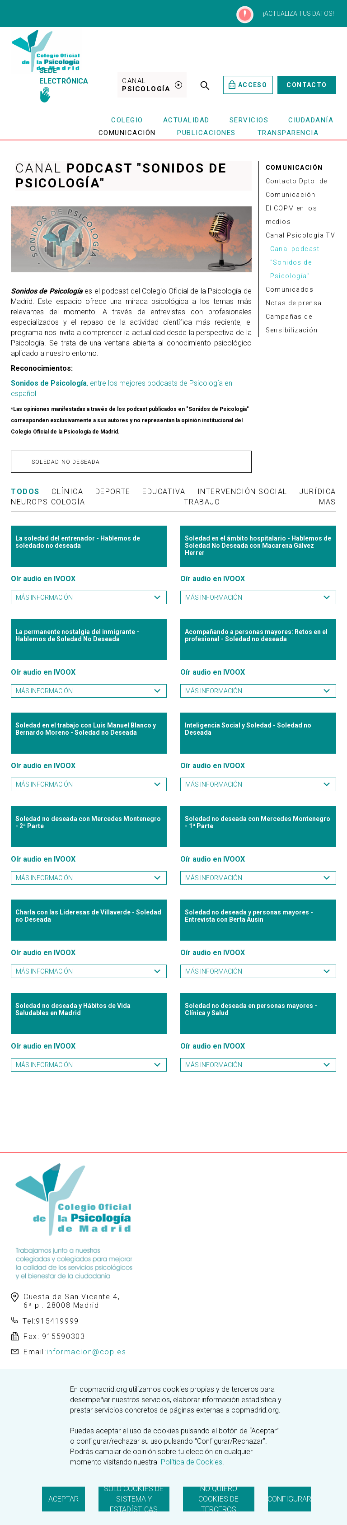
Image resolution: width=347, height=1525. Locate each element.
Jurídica (317, 491)
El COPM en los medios (292, 215)
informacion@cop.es (87, 1352)
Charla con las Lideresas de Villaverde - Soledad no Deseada (88, 916)
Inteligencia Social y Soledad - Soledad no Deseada (248, 729)
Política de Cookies (190, 1462)
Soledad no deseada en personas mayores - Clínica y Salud (251, 1009)
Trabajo (202, 502)
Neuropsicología (48, 502)
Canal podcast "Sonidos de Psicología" (295, 262)
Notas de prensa (294, 303)
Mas (327, 502)
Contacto (306, 85)
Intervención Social (242, 491)
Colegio (127, 120)
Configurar (289, 1499)
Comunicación (127, 133)
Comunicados (290, 289)
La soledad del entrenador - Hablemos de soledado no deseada (77, 542)
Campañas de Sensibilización (292, 323)
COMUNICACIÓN (294, 167)
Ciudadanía (310, 120)
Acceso (248, 84)
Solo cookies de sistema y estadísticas (134, 1499)
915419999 (57, 1321)
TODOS (25, 491)
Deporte (113, 491)
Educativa (163, 491)
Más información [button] (89, 597)
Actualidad (186, 120)
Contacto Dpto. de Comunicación (297, 187)
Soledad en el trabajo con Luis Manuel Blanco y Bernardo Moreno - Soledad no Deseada (85, 729)
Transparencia (288, 133)
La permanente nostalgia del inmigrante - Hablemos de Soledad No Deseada (77, 635)
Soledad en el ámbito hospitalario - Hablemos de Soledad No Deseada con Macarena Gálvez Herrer (258, 545)
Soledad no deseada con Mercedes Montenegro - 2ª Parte (88, 822)
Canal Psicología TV (301, 235)
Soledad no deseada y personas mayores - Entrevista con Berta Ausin (249, 916)
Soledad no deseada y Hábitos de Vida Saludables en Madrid (73, 1009)
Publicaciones (206, 133)
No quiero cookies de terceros (218, 1499)
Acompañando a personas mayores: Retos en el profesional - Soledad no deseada (256, 635)
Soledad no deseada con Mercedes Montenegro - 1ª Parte (257, 822)
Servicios (249, 120)
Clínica (67, 491)
